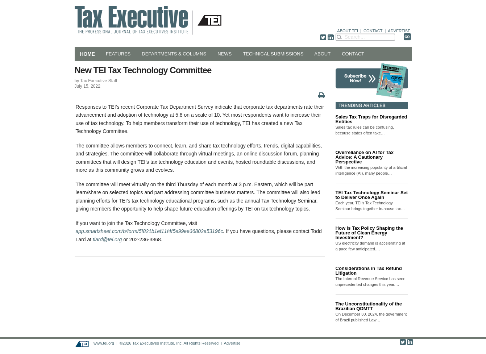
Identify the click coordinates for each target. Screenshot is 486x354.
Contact (353, 54)
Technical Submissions (273, 54)
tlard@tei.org (107, 239)
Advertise (232, 343)
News (224, 54)
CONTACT (373, 31)
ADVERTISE (399, 31)
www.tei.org (104, 343)
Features (118, 54)
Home (87, 54)
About (322, 54)
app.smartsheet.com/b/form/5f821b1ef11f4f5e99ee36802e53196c (149, 231)
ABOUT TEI (347, 31)
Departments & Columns (174, 54)
